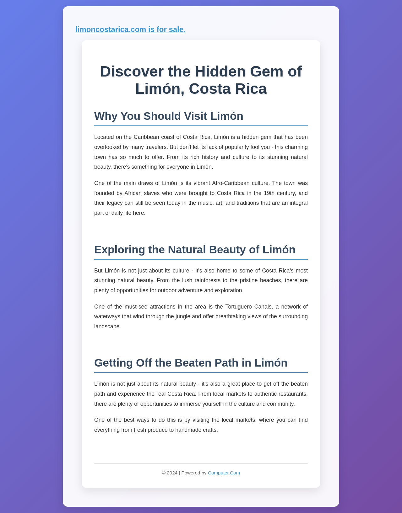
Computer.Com (224, 472)
